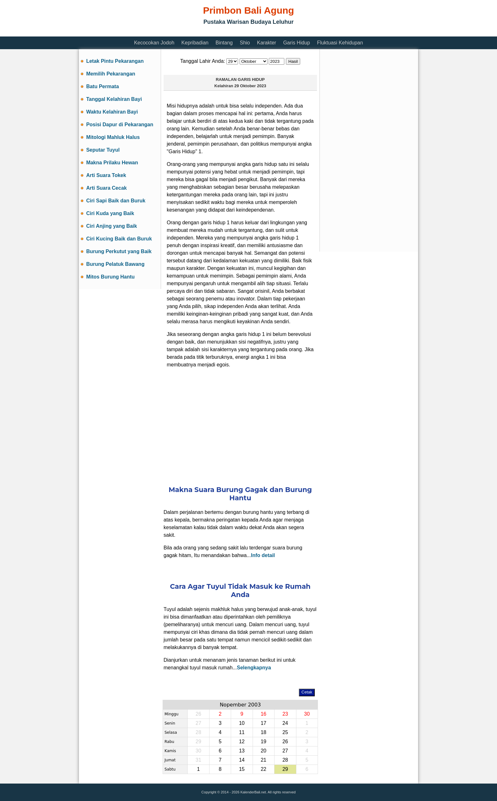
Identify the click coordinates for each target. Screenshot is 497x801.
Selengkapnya (254, 667)
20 (263, 750)
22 (263, 769)
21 (263, 760)
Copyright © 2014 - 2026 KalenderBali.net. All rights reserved (248, 792)
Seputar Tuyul (103, 150)
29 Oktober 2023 (250, 85)
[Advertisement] (194, 32)
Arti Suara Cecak (106, 188)
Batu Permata (102, 86)
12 (242, 741)
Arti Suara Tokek (106, 175)
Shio (245, 42)
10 (242, 723)
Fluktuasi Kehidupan (340, 42)
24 (285, 723)
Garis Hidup (296, 42)
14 (242, 760)
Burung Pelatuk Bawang (115, 264)
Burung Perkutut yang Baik (119, 251)
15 (242, 769)
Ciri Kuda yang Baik (110, 213)
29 (285, 769)
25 (285, 732)
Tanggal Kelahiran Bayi (114, 99)
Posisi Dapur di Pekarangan (119, 124)
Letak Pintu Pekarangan (115, 61)
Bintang (224, 42)
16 (263, 714)
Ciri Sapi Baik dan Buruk (115, 200)
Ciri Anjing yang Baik (111, 226)
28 (285, 760)
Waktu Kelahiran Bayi (112, 112)
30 (307, 714)
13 (242, 750)
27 (285, 750)
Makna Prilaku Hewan (112, 162)
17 (263, 723)
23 (285, 714)
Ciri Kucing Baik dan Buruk (119, 238)
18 (263, 732)
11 (242, 732)
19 (263, 741)
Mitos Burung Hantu (110, 276)
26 (285, 741)
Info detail (263, 555)
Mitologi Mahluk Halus (113, 137)
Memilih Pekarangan (110, 73)
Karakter (266, 42)
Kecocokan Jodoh (154, 42)
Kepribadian (194, 42)
